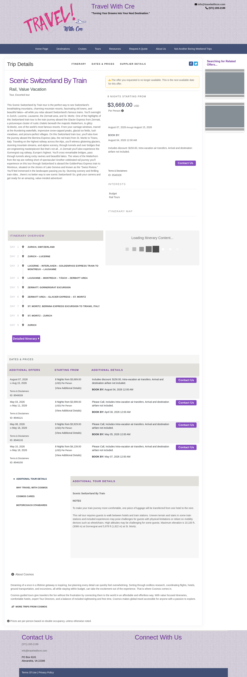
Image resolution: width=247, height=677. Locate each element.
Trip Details (20, 64)
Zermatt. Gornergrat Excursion (49, 287)
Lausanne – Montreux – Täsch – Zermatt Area (58, 278)
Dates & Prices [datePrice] (103, 64)
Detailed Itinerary (26, 338)
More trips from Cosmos (29, 606)
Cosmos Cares (25, 496)
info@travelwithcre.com (211, 4)
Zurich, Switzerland (41, 247)
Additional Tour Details (31, 479)
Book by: (98, 389)
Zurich (32, 325)
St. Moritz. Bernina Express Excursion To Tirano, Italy (64, 306)
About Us (161, 48)
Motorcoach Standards (31, 505)
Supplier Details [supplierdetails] (133, 64)
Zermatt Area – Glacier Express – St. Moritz (57, 297)
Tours (98, 48)
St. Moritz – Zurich (40, 315)
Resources (115, 48)
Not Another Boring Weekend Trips (193, 48)
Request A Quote (138, 48)
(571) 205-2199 (30, 644)
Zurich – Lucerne (39, 256)
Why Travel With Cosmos (32, 487)
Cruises (82, 48)
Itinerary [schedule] (78, 64)
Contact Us (185, 163)
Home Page (41, 48)
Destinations (63, 48)
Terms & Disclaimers (117, 171)
